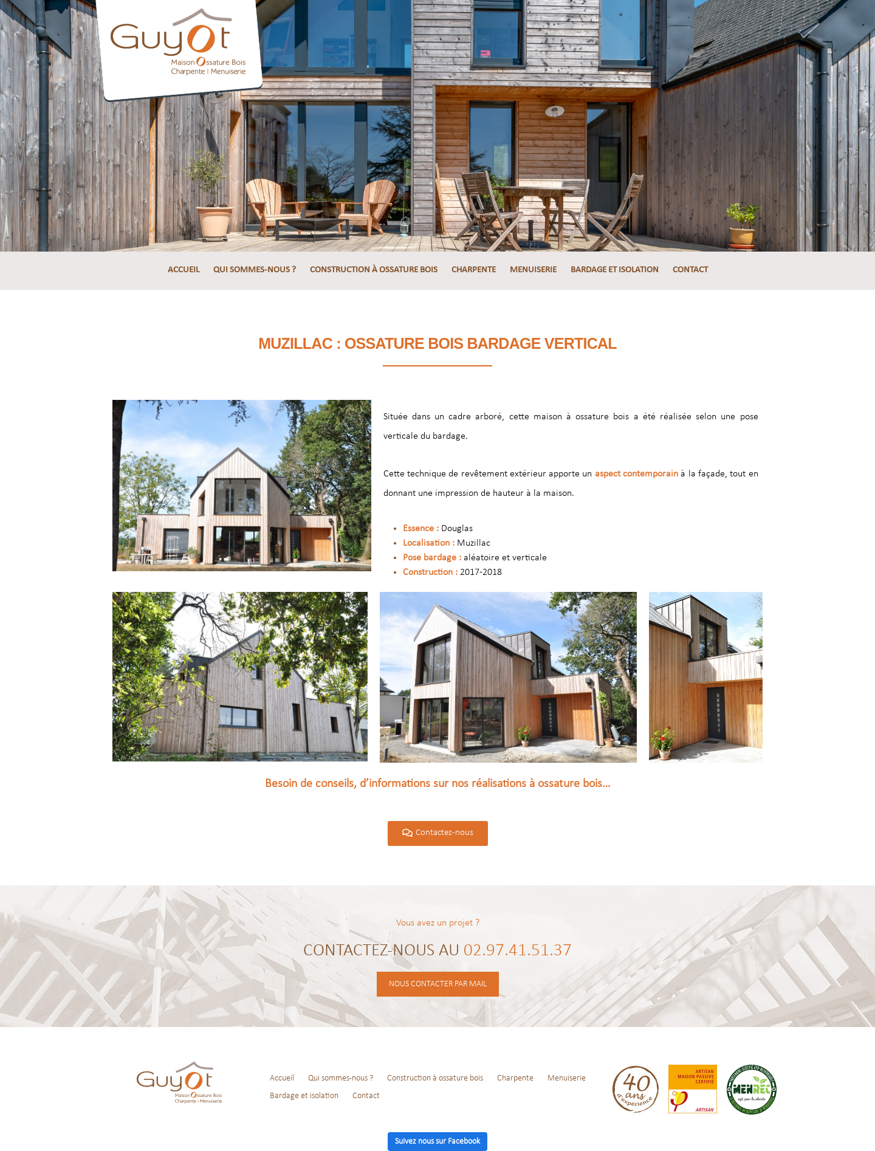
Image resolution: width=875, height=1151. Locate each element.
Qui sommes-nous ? (254, 270)
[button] (438, 833)
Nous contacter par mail (438, 984)
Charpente (473, 270)
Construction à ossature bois (373, 270)
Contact (690, 270)
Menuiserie (533, 270)
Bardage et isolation (615, 270)
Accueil (183, 270)
